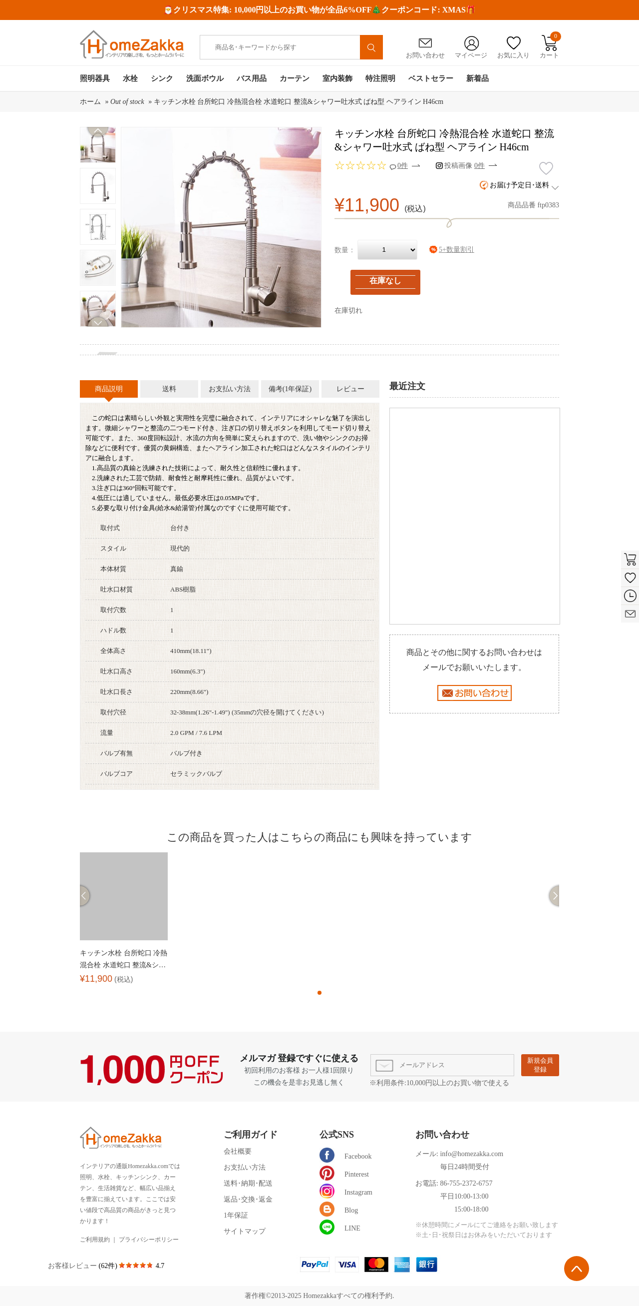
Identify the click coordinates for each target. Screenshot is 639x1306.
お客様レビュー (73, 1266)
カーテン (295, 78)
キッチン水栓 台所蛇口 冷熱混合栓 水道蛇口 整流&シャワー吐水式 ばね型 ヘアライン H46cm (299, 101)
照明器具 (95, 78)
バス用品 (252, 78)
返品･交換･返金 (248, 1199)
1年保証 (236, 1215)
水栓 (130, 78)
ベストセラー (430, 78)
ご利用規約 (95, 1239)
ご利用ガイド (251, 1135)
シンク (162, 78)
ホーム (90, 101)
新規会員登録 (540, 1065)
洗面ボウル (205, 78)
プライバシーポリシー (149, 1239)
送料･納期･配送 (248, 1183)
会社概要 (238, 1151)
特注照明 (380, 78)
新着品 (477, 78)
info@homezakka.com (471, 1154)
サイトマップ (245, 1231)
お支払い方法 (245, 1167)
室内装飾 (337, 78)
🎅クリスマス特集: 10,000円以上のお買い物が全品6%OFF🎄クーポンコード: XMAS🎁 (319, 9)
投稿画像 (464, 165)
